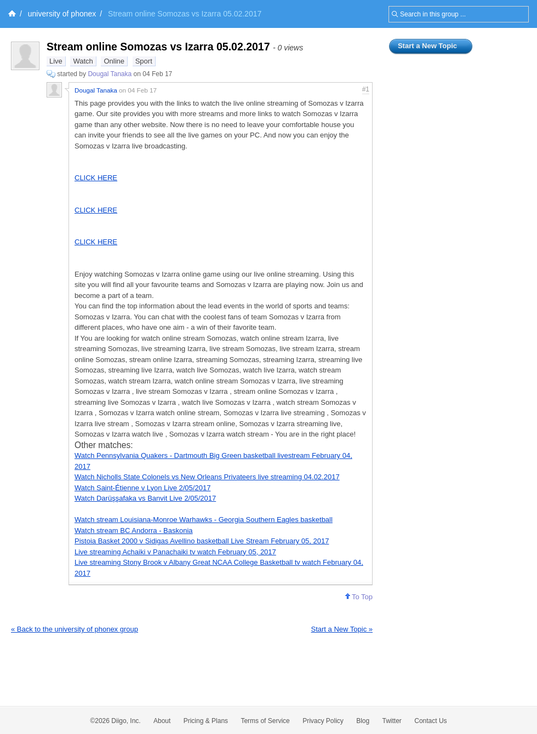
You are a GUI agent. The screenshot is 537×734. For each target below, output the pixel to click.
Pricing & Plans (206, 721)
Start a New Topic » (342, 629)
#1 (365, 89)
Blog (362, 721)
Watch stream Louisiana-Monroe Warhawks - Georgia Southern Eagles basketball (204, 519)
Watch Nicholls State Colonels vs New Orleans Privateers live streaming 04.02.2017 (207, 477)
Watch (83, 61)
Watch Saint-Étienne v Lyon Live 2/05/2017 (142, 488)
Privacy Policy (323, 721)
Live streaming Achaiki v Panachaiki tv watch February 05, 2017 (175, 552)
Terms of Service (265, 721)
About (161, 721)
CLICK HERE (96, 178)
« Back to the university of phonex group (74, 629)
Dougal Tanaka (110, 74)
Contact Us (430, 721)
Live (55, 61)
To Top (359, 597)
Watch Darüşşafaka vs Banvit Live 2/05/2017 (145, 498)
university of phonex (62, 13)
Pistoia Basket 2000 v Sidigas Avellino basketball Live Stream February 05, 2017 (202, 541)
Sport (143, 61)
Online (114, 61)
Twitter (392, 721)
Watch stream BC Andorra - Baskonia (134, 530)
